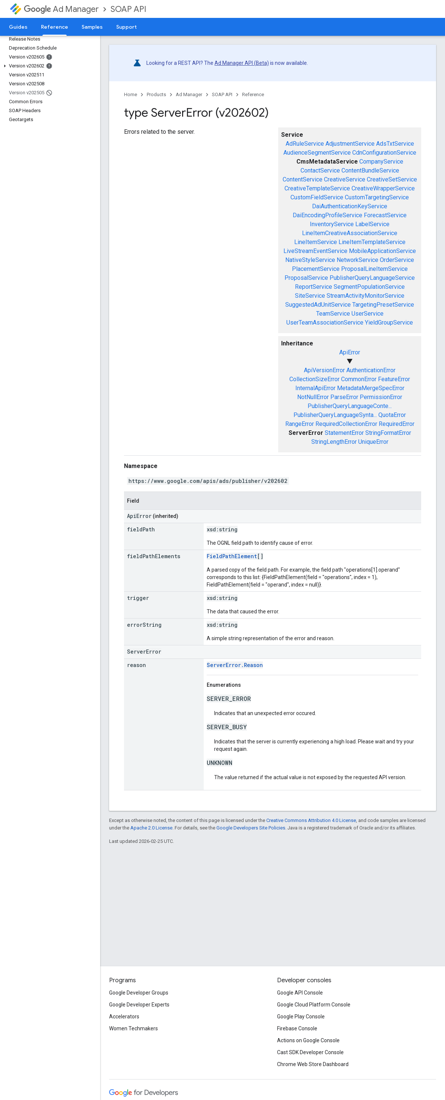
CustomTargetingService (377, 197)
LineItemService (315, 242)
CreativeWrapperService (383, 188)
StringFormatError (388, 432)
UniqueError (373, 441)
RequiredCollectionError (346, 423)
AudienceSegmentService (317, 152)
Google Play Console (301, 1017)
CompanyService (381, 161)
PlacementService (316, 268)
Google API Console (300, 993)
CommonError (358, 379)
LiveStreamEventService (315, 251)
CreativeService (344, 179)
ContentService (302, 179)
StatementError (344, 432)
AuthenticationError (370, 370)
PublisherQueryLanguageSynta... (335, 414)
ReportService (313, 286)
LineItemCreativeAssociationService (349, 233)
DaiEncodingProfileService (327, 215)
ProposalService (306, 277)
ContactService (320, 170)
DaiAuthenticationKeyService (349, 206)
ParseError (344, 397)
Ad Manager (61, 9)
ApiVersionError (324, 370)
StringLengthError (334, 441)
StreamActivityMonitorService (365, 295)
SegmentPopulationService (369, 286)
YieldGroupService (389, 322)
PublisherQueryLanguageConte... (350, 406)
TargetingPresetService (383, 304)
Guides (18, 26)
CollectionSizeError (314, 379)
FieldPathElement (232, 556)
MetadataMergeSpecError (370, 388)
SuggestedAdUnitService (318, 304)
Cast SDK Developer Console (310, 1052)
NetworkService (357, 259)
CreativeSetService (392, 179)
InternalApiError (315, 388)
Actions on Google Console (308, 1040)
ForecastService (385, 215)
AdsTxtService (395, 143)
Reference (253, 94)
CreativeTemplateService (317, 188)
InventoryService (332, 224)
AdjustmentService (350, 143)
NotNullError (313, 397)
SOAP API (128, 9)
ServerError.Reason (235, 664)
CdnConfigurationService (384, 152)
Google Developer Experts (139, 1005)
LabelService (372, 224)
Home (130, 94)
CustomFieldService (316, 197)
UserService (368, 313)
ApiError (349, 352)
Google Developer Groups (138, 993)
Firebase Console (297, 1028)
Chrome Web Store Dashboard (313, 1064)
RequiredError (396, 423)
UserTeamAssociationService (324, 322)
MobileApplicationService (382, 251)
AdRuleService (305, 143)
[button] (48, 65)
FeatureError (394, 379)
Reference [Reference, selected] (54, 26)
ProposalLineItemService (374, 268)
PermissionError (381, 397)
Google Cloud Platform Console (313, 1005)
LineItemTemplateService (372, 242)
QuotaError (392, 414)
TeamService (333, 313)
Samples (92, 26)
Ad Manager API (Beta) (241, 63)
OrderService (397, 259)
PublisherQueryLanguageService (372, 277)
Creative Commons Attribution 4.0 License (311, 820)
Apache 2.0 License (151, 828)
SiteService (310, 295)
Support (126, 26)
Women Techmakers (133, 1028)
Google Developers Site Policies (250, 828)
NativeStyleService (310, 259)
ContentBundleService (370, 170)
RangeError (299, 423)
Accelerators (124, 1017)
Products (156, 94)
